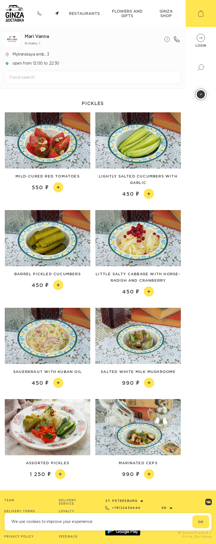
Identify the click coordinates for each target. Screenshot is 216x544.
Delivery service (67, 502)
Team (9, 500)
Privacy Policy (19, 536)
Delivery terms (19, 511)
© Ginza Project (193, 532)
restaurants (84, 13)
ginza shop (166, 13)
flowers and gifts (127, 13)
